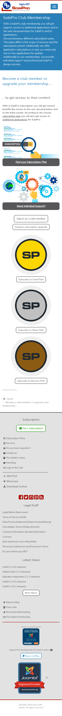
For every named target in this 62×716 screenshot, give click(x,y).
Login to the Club (14, 467)
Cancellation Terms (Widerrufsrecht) (21, 526)
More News (31, 592)
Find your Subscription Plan (31, 162)
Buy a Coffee (31, 655)
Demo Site (11, 607)
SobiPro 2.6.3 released (14, 581)
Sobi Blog (11, 462)
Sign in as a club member (31, 218)
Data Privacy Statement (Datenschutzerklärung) (26, 522)
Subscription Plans (15, 438)
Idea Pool (12, 475)
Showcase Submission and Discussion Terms (25, 546)
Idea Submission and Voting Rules (19, 541)
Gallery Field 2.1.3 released (16, 571)
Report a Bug (12, 602)
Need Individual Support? (31, 206)
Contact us (11, 453)
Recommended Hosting (18, 612)
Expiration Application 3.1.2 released (21, 576)
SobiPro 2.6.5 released (14, 567)
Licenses (7, 536)
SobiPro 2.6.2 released (14, 586)
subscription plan (11, 116)
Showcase (12, 481)
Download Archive (17, 486)
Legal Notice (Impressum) (15, 512)
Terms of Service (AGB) (14, 517)
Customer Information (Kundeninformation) (23, 531)
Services (10, 443)
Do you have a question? (18, 448)
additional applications (14, 119)
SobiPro (14, 390)
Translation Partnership (18, 617)
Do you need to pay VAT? (15, 551)
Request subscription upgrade (31, 226)
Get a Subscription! (31, 428)
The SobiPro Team (15, 457)
